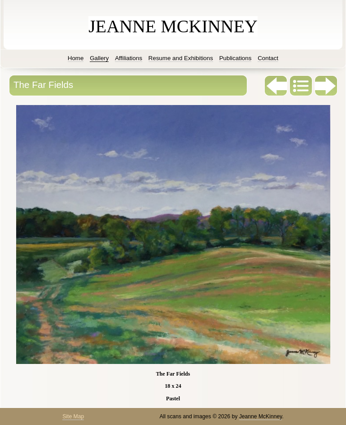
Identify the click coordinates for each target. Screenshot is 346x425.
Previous (276, 86)
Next (326, 86)
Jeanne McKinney (260, 416)
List (301, 86)
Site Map (73, 416)
